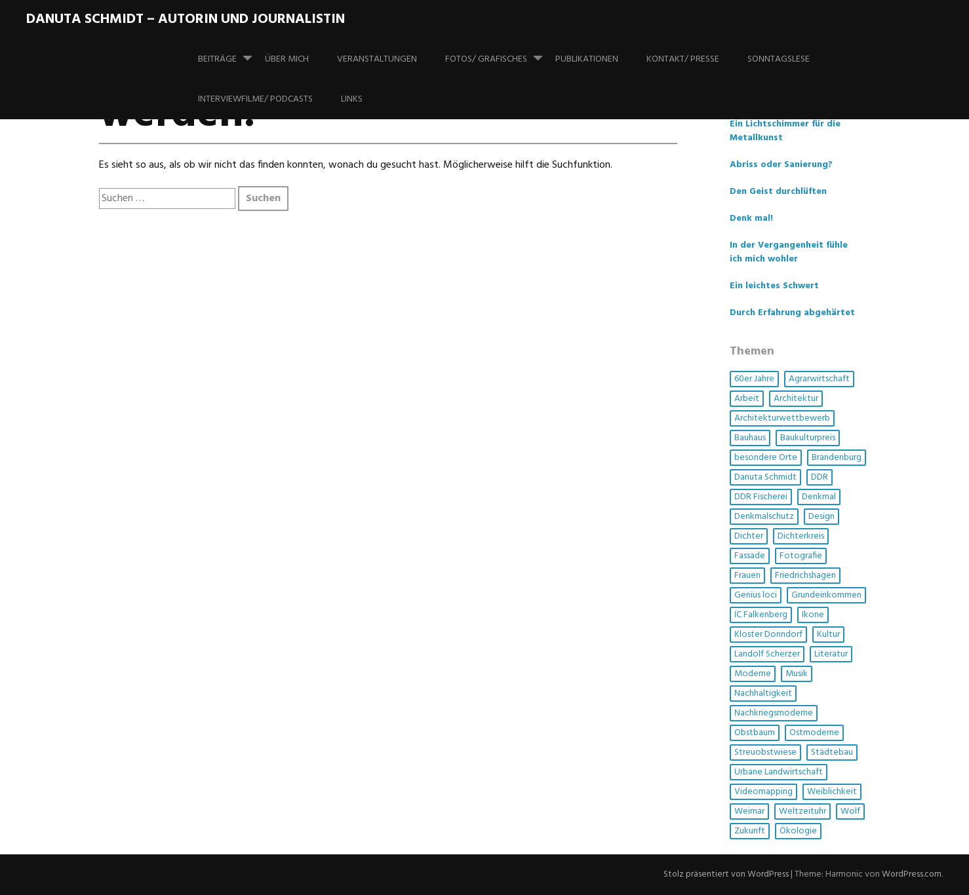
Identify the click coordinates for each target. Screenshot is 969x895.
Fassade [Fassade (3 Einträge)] (749, 555)
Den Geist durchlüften (778, 191)
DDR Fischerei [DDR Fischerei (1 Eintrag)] (760, 497)
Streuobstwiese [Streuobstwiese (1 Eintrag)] (765, 752)
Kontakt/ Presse (682, 59)
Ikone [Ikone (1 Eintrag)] (813, 614)
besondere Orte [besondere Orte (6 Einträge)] (765, 457)
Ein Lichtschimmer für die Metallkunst (785, 131)
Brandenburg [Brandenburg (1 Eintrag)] (836, 457)
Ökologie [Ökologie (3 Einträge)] (798, 831)
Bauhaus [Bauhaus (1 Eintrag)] (750, 438)
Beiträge (230, 53)
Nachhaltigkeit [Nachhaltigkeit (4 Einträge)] (763, 693)
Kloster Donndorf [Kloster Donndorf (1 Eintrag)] (768, 634)
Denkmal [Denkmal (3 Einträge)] (819, 497)
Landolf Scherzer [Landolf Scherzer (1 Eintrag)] (767, 654)
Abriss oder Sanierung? (781, 164)
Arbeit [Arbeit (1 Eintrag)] (746, 398)
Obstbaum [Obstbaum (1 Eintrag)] (754, 732)
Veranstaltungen (377, 59)
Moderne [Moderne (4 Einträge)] (752, 673)
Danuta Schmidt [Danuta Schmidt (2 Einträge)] (765, 477)
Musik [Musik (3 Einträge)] (796, 673)
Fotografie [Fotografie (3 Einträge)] (801, 555)
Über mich (287, 59)
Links (352, 99)
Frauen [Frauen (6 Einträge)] (747, 575)
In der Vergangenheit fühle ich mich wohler (789, 252)
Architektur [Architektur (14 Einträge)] (796, 398)
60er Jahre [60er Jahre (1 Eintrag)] (754, 379)
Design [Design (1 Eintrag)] (821, 516)
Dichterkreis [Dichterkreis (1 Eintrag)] (801, 536)
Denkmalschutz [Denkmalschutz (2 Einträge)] (764, 516)
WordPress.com (910, 875)
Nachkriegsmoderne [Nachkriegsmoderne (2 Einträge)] (773, 713)
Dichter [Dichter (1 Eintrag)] (748, 536)
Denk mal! (751, 218)
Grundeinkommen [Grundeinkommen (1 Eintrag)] (826, 595)
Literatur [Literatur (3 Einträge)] (831, 654)
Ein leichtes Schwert (774, 286)
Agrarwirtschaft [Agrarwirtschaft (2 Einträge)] (819, 379)
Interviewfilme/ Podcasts (255, 99)
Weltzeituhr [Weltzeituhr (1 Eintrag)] (802, 811)
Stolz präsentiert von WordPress (723, 875)
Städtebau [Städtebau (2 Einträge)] (832, 752)
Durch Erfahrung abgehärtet (792, 312)
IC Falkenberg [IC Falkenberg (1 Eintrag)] (760, 614)
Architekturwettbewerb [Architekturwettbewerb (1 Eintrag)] (782, 418)
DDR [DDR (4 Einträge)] (819, 477)
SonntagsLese (778, 59)
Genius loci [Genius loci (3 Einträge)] (755, 595)
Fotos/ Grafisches (499, 53)
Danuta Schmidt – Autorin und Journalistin (185, 19)
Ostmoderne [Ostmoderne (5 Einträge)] (814, 732)
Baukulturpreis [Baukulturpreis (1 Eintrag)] (807, 438)
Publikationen (586, 59)
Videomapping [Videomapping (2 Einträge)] (763, 791)
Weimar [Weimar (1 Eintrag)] (749, 811)
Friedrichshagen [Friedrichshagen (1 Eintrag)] (805, 575)
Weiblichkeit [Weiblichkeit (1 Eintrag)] (832, 791)
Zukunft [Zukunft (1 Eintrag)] (749, 831)
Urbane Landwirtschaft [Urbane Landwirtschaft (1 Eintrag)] (778, 772)
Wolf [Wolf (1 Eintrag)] (850, 811)
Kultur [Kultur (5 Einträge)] (828, 634)
